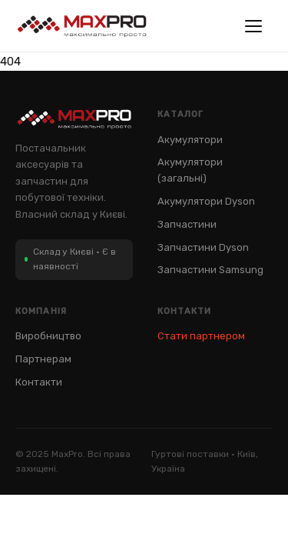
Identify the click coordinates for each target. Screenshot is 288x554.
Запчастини (187, 224)
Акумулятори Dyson (206, 201)
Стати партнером (201, 336)
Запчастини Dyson (203, 247)
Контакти (38, 382)
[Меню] (257, 26)
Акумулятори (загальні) (190, 170)
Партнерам (43, 359)
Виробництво (48, 336)
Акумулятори (190, 139)
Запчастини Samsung (210, 269)
